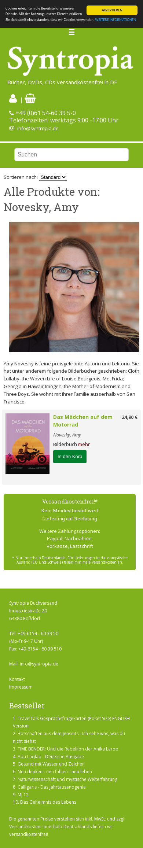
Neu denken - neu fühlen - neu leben (55, 771)
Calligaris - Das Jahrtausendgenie (52, 787)
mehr (84, 444)
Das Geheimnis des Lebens (48, 802)
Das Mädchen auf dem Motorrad (83, 420)
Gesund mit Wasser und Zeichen (51, 764)
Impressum (21, 687)
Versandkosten (24, 826)
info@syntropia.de (38, 128)
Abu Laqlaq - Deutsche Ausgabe (51, 756)
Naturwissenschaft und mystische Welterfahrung (67, 779)
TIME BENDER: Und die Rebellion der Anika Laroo (68, 749)
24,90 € (130, 417)
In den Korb (70, 456)
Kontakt (17, 679)
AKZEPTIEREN (112, 10)
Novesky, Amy (67, 434)
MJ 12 (23, 795)
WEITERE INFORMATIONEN (115, 19)
